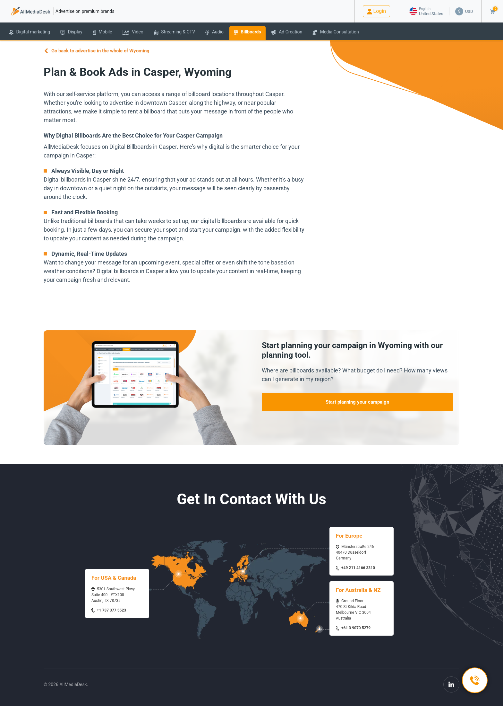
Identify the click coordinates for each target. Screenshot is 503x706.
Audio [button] (214, 32)
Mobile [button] (102, 32)
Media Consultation (335, 32)
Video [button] (132, 32)
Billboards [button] (247, 32)
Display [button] (71, 32)
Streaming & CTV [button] (174, 32)
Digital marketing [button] (29, 32)
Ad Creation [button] (286, 32)
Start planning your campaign (357, 402)
